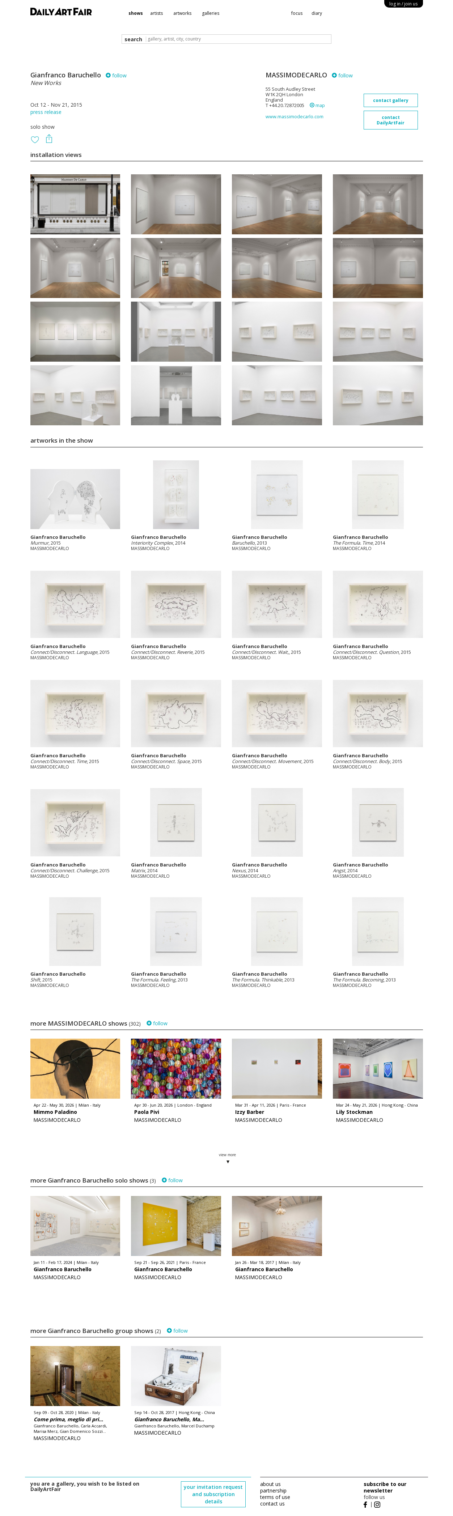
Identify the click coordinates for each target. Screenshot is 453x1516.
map (317, 105)
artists (156, 13)
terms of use (275, 1497)
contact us (272, 1503)
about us (270, 1484)
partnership (273, 1490)
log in (403, 4)
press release (46, 111)
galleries (210, 13)
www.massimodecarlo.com (294, 117)
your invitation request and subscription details (213, 1494)
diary (317, 13)
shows (135, 13)
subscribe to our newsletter (385, 1487)
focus (296, 13)
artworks (182, 13)
